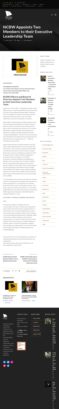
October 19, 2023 (26, 301)
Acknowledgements (47, 145)
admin (18, 40)
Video (43, 224)
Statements (45, 221)
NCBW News (36, 330)
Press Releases (46, 209)
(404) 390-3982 (21, 2)
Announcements (47, 149)
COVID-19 (45, 164)
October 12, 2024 (50, 132)
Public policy (45, 213)
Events (44, 178)
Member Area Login (30, 6)
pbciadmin (8, 303)
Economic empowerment (46, 173)
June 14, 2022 (8, 40)
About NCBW (36, 318)
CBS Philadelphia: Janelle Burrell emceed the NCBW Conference (29, 297)
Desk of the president (48, 168)
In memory (45, 185)
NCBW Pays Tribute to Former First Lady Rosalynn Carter (9, 297)
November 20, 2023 (8, 301)
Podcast (44, 205)
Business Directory (7, 4)
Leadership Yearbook (16, 6)
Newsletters (45, 197)
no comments (28, 40)
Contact (34, 4)
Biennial (44, 157)
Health (44, 182)
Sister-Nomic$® (46, 217)
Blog (43, 161)
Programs (35, 322)
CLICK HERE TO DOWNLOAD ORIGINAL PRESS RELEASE (19, 198)
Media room (45, 189)
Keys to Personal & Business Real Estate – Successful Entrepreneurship (52, 83)
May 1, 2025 (53, 348)
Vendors (17, 4)
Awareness (45, 153)
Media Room (26, 4)
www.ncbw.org (9, 230)
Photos (44, 201)
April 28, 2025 (50, 111)
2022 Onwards (31, 271)
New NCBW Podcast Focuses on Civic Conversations (54, 391)
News (43, 193)
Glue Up (40, 6)
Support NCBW (37, 334)
